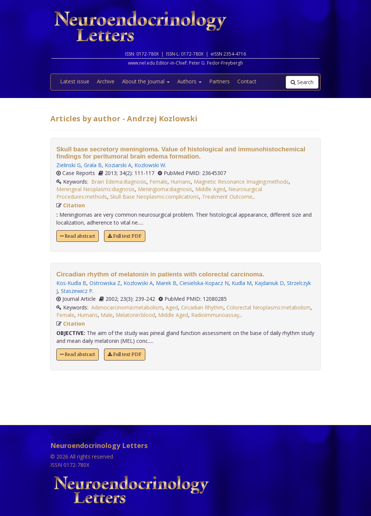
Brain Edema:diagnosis (118, 181)
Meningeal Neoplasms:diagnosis (95, 189)
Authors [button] (189, 81)
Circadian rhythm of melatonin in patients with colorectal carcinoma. (160, 274)
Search (302, 82)
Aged (172, 307)
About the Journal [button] (146, 81)
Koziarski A (118, 165)
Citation (74, 205)
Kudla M (242, 283)
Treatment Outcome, (228, 196)
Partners (219, 81)
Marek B (166, 283)
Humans (180, 181)
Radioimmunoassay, (216, 314)
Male (107, 314)
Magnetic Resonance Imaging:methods (241, 181)
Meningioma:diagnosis (165, 189)
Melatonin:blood (135, 314)
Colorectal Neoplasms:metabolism (268, 307)
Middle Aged (210, 189)
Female (158, 181)
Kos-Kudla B (71, 283)
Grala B (93, 165)
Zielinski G (68, 165)
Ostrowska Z (105, 283)
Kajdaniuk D (269, 283)
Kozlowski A (138, 283)
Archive (106, 81)
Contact (246, 81)
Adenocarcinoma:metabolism (127, 307)
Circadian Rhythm (202, 307)
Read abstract (77, 236)
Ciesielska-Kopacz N (204, 283)
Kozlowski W (149, 165)
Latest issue (74, 81)
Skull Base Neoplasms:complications (154, 196)
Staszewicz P (76, 290)
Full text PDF (125, 236)
